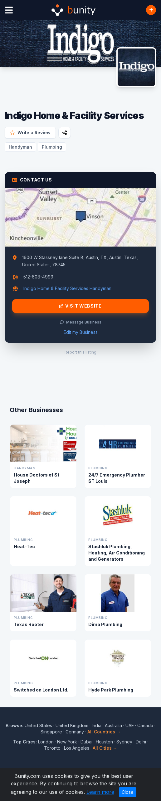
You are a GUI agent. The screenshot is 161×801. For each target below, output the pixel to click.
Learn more (100, 792)
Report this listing (80, 352)
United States (38, 725)
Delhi (141, 741)
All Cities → (105, 748)
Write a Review (30, 132)
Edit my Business (81, 332)
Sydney (124, 741)
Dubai (86, 741)
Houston (104, 741)
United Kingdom (72, 725)
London (46, 741)
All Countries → (104, 731)
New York (67, 741)
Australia (113, 725)
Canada (145, 725)
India (96, 725)
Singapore (51, 731)
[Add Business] (151, 10)
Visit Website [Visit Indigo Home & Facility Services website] (80, 306)
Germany (75, 731)
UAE (129, 725)
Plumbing (52, 147)
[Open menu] (9, 10)
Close (128, 792)
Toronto (52, 748)
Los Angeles (76, 748)
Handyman (20, 147)
